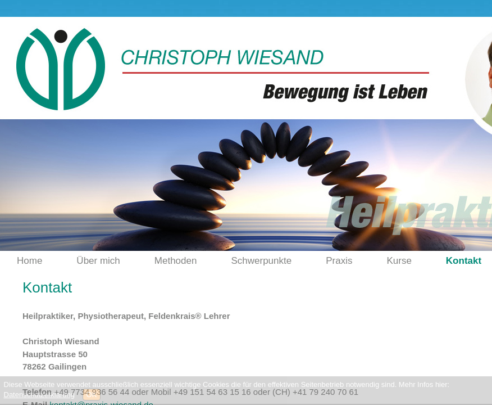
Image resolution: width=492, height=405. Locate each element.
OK (91, 394)
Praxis (339, 260)
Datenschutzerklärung (39, 394)
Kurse (398, 260)
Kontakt (463, 260)
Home (29, 260)
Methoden (175, 260)
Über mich (98, 260)
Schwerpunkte (261, 260)
